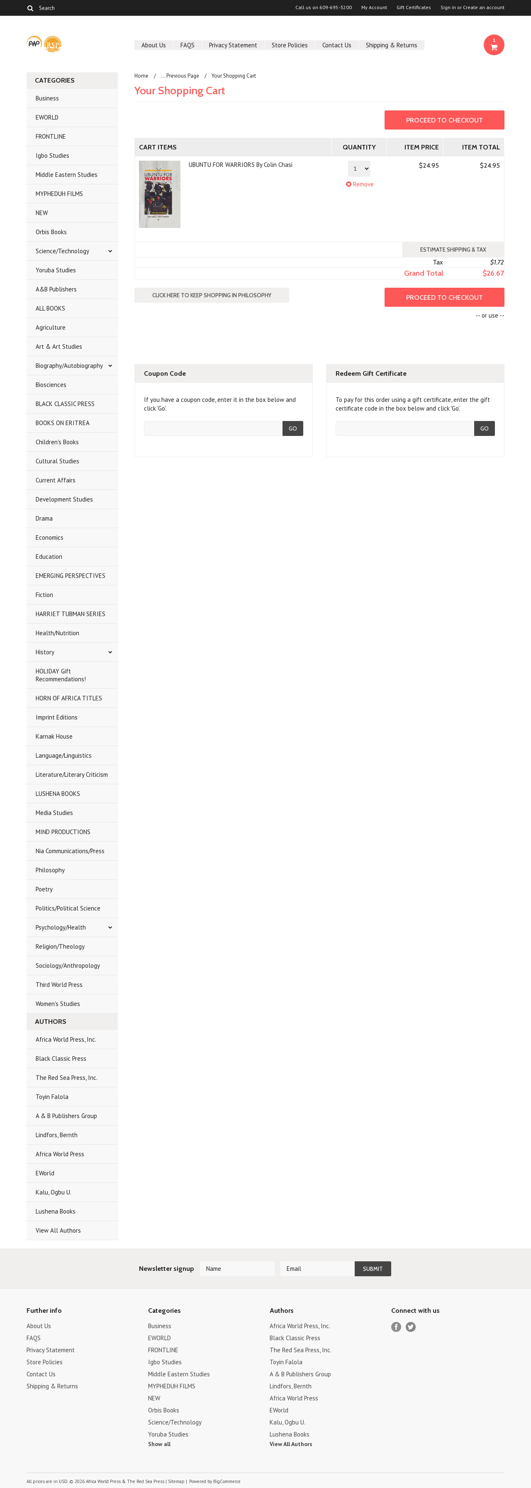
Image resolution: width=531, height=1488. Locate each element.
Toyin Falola (52, 1097)
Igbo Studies (52, 155)
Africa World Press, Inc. (66, 1039)
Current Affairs (56, 480)
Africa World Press (60, 1154)
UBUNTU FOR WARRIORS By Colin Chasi (240, 165)
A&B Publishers (56, 289)
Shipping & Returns (391, 45)
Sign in (448, 7)
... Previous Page (180, 75)
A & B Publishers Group (66, 1116)
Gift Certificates (414, 7)
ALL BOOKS (50, 308)
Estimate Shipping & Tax (453, 249)
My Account (374, 7)
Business (47, 98)
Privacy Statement (233, 45)
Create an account (483, 7)
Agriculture (51, 327)
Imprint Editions (57, 717)
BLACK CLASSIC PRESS (65, 404)
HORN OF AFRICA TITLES (69, 698)
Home (141, 75)
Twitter (411, 1327)
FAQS (187, 45)
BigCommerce (227, 1481)
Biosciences (51, 385)
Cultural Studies (57, 461)
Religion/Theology (60, 946)
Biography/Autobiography (69, 366)
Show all (159, 1444)
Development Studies (64, 499)
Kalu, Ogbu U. (53, 1192)
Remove (359, 184)
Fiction (44, 595)
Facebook (396, 1327)
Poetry (44, 889)
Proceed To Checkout (444, 120)
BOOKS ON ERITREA (63, 423)
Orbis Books (51, 232)
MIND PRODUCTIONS (63, 832)
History (45, 652)
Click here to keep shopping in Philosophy (211, 295)
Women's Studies (58, 1004)
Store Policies (290, 45)
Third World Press (59, 985)
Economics (49, 537)
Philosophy (50, 870)
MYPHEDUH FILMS (59, 194)
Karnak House (54, 736)
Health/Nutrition (57, 633)
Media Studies (54, 813)
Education (49, 556)
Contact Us (336, 45)
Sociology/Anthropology (68, 965)
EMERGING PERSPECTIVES (70, 576)
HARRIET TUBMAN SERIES (70, 614)
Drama (44, 518)
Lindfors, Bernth (57, 1135)
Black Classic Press (61, 1058)
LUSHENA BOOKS (58, 794)
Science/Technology (62, 251)
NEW (42, 213)
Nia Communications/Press (70, 851)
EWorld (45, 1173)
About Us (153, 45)
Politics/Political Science (68, 908)
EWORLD (47, 117)
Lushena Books (56, 1211)
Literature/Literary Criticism (72, 774)
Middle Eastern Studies (66, 175)
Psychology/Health (61, 927)
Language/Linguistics (64, 755)
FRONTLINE (51, 136)
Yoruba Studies (56, 270)
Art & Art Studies (59, 346)
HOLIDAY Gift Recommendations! (61, 675)
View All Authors (58, 1230)
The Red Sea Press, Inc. (66, 1078)
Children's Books (57, 442)
